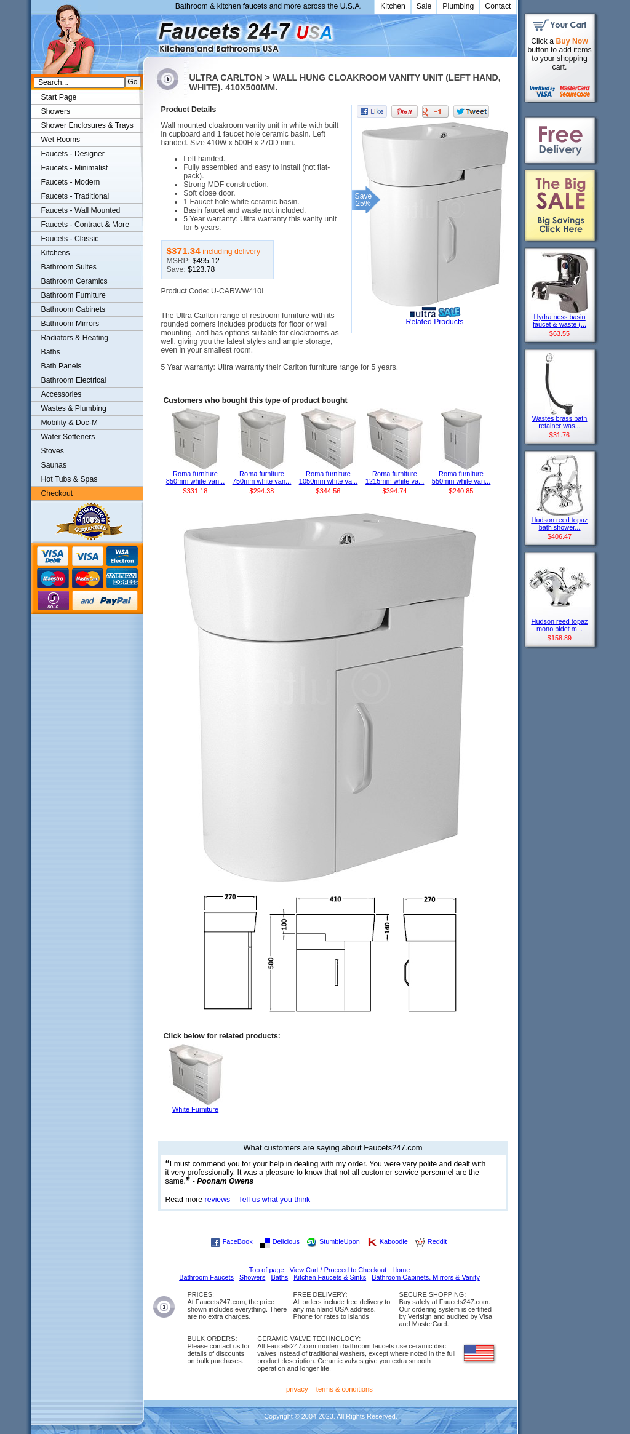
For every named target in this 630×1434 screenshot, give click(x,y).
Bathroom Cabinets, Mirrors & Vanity (426, 1277)
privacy (297, 1389)
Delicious (286, 1241)
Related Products (435, 321)
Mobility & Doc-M (69, 422)
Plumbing (458, 6)
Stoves (52, 451)
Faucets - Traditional (75, 196)
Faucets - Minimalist (74, 168)
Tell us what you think (275, 1199)
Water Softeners (68, 436)
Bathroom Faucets (206, 1277)
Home (401, 1269)
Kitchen (392, 6)
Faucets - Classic (70, 238)
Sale (424, 6)
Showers (56, 111)
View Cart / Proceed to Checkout (338, 1269)
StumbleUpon (339, 1241)
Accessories (61, 394)
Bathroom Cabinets (73, 309)
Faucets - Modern (70, 182)
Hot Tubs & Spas (69, 479)
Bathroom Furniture (73, 295)
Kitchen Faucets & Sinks (329, 1277)
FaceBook (238, 1241)
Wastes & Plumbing (73, 408)
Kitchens (55, 253)
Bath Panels (61, 366)
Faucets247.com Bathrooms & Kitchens (149, 33)
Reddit (437, 1241)
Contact (498, 6)
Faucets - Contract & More (85, 224)
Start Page (59, 97)
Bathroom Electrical (73, 380)
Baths (50, 352)
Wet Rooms (61, 139)
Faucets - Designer (73, 153)
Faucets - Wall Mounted (81, 210)
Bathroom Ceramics (74, 281)
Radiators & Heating (75, 337)
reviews (218, 1199)
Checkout (57, 493)
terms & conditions (344, 1389)
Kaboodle (394, 1241)
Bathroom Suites (69, 267)
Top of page (266, 1269)
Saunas (54, 465)
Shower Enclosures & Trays (87, 125)
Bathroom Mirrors (70, 323)
